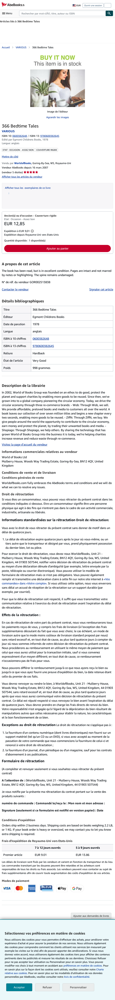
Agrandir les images (57, 117)
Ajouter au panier (57, 248)
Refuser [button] (47, 987)
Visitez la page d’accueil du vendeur (24, 444)
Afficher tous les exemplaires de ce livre (27, 187)
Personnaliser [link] (78, 987)
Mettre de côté (10, 156)
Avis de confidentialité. (77, 976)
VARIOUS (21, 47)
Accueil (6, 47)
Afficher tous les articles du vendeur (22, 176)
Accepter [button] (19, 987)
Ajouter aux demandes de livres (91, 915)
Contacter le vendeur (15, 289)
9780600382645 (43, 346)
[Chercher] (109, 13)
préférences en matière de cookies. (82, 965)
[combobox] (62, 13)
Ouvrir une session (93, 5)
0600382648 (19, 135)
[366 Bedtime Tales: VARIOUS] (57, 79)
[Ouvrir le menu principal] (8, 13)
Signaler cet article (101, 289)
